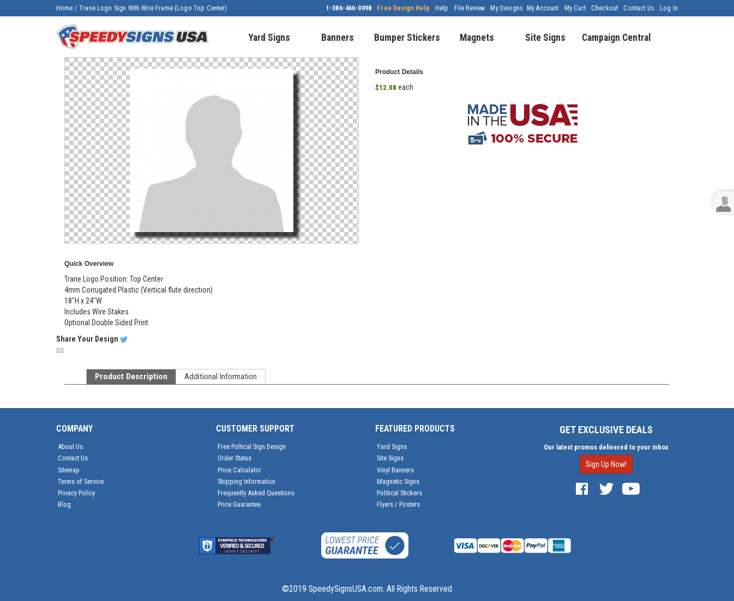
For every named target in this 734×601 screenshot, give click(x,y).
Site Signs (390, 458)
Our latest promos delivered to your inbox (606, 447)
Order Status (234, 458)
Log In (669, 8)
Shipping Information (246, 481)
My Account (543, 8)
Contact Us (638, 8)
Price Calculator (239, 470)
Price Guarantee (239, 504)
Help (442, 8)
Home (64, 8)
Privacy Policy (76, 493)
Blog (64, 504)
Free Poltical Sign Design (252, 446)
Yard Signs (392, 446)
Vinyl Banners (395, 470)
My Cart (575, 8)
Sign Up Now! (606, 464)
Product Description (131, 376)
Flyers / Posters (398, 504)
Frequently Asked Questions (256, 493)
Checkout (604, 8)
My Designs (506, 8)
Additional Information (220, 376)
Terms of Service (81, 481)
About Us (70, 446)
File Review (469, 8)
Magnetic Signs (398, 481)
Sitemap (69, 470)
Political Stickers (399, 493)
